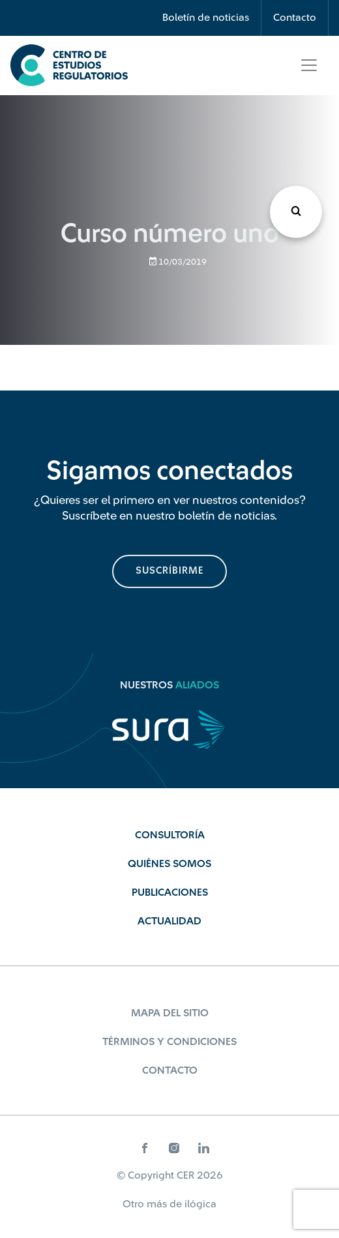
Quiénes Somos (169, 864)
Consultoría (170, 835)
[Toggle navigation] (309, 65)
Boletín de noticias (205, 17)
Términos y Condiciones (169, 1042)
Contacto (294, 17)
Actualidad (169, 921)
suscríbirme (169, 571)
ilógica (200, 1204)
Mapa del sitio (170, 1013)
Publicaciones (170, 892)
